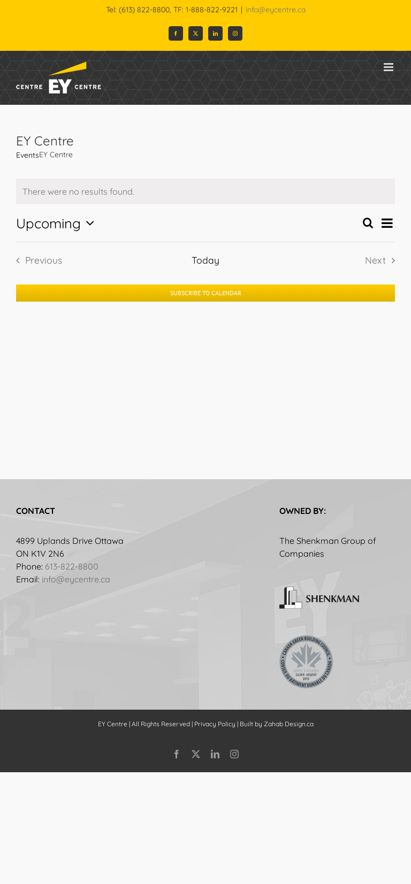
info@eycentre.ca (276, 9)
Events (27, 155)
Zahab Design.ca (289, 724)
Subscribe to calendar (205, 293)
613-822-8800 (71, 566)
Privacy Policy (214, 724)
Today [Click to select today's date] (205, 260)
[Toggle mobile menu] (389, 67)
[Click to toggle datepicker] (58, 223)
